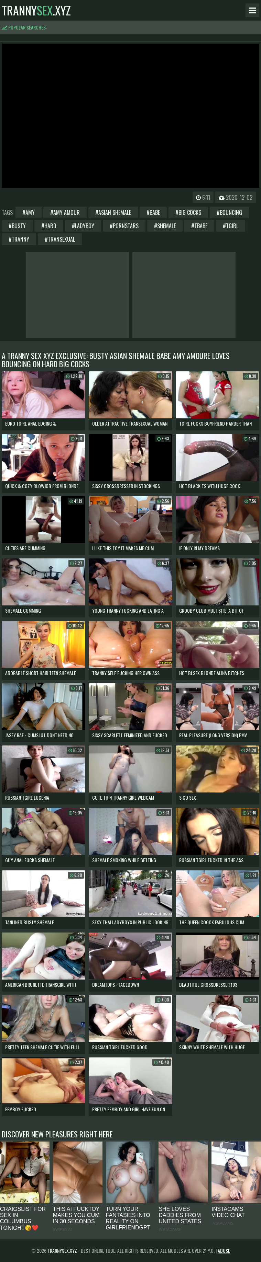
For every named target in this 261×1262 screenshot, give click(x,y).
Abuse (224, 1250)
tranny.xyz (36, 10)
